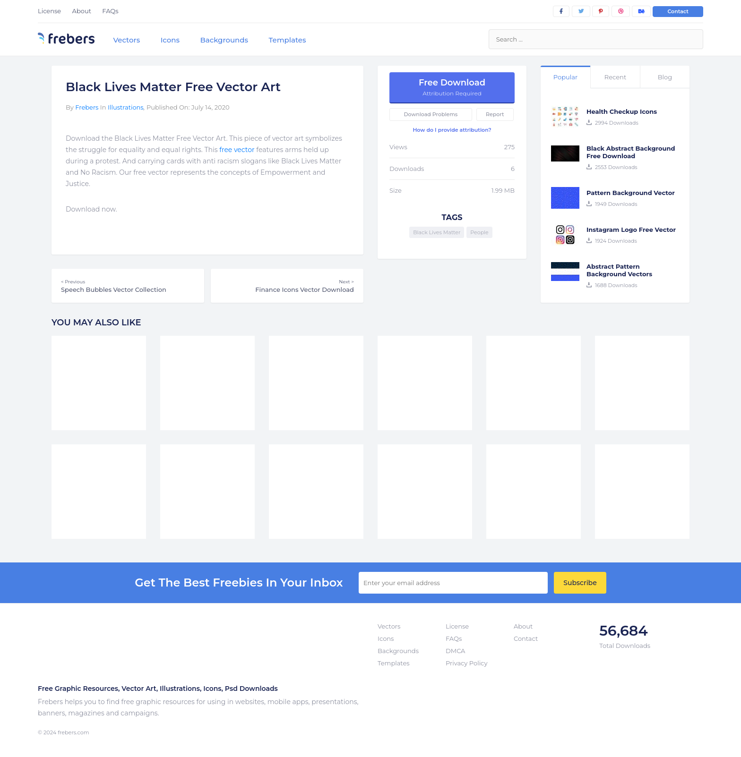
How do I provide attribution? (452, 130)
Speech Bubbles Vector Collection (128, 285)
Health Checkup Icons (621, 111)
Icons (170, 39)
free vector (236, 149)
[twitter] (581, 11)
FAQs (110, 11)
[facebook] (561, 11)
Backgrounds (224, 39)
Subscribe (579, 582)
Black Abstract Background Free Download (630, 152)
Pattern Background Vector (630, 192)
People (479, 232)
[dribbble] (621, 11)
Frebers (86, 107)
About (81, 11)
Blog (665, 77)
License (49, 11)
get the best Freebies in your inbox (239, 582)
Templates (287, 39)
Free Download (452, 87)
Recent (615, 77)
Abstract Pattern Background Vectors (619, 270)
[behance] (641, 11)
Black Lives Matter (436, 232)
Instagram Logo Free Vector (631, 229)
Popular (565, 77)
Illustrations (126, 107)
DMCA (455, 651)
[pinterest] (600, 11)
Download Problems (431, 114)
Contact (678, 11)
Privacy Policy (466, 663)
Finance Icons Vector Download (287, 285)
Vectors (126, 39)
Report (495, 114)
